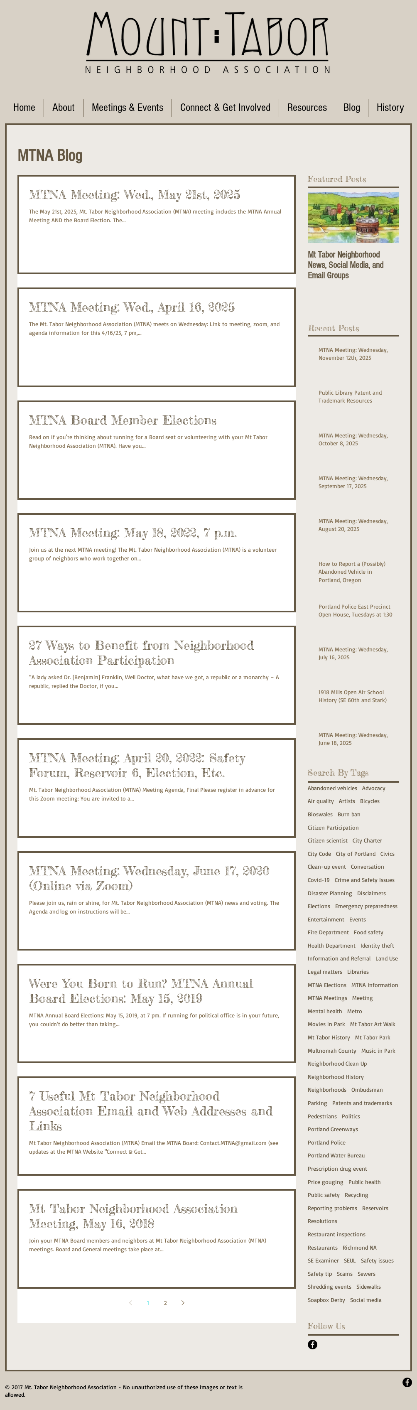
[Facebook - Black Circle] (312, 1344)
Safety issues (377, 1260)
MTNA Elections (327, 984)
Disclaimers (371, 893)
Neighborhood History (336, 1076)
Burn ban (349, 814)
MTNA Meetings (327, 997)
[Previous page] (130, 1302)
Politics (351, 1116)
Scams (345, 1273)
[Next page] (182, 1302)
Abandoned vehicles (332, 787)
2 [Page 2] (165, 1302)
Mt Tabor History (329, 1037)
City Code (319, 853)
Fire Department (328, 932)
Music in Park (378, 1050)
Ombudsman (367, 1089)
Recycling (356, 1194)
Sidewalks (368, 1286)
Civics (387, 853)
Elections (319, 905)
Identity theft (377, 945)
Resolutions (322, 1220)
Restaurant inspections (336, 1234)
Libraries (358, 971)
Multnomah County (332, 1050)
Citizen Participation (333, 827)
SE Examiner (323, 1260)
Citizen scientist (328, 840)
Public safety (324, 1194)
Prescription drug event (337, 1168)
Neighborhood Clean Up (337, 1063)
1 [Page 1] (148, 1302)
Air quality (321, 800)
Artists (347, 800)
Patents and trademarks (362, 1102)
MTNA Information (374, 984)
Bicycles (370, 800)
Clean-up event (327, 866)
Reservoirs (375, 1207)
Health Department (332, 945)
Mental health (325, 1011)
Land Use (386, 958)
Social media (366, 1299)
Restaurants (323, 1247)
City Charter (367, 840)
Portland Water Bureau (336, 1155)
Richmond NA (360, 1247)
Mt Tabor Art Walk (372, 1023)
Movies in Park (326, 1023)
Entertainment (326, 919)
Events (357, 919)
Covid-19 (319, 879)
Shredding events (329, 1286)
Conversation (367, 866)
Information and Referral (339, 958)
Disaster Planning (330, 893)
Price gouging (325, 1181)
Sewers (366, 1273)
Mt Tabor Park (372, 1037)
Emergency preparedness (366, 905)
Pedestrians (322, 1116)
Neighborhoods (327, 1089)
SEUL (350, 1260)
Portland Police (327, 1142)
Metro (354, 1011)
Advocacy (373, 787)
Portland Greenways (333, 1128)
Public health (364, 1181)
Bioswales (320, 814)
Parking (317, 1102)
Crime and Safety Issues (365, 879)
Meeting (362, 997)
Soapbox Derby (326, 1299)
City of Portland (355, 853)
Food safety (368, 932)
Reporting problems (332, 1207)
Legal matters (325, 971)
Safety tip (320, 1273)
